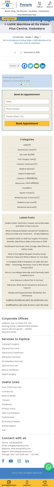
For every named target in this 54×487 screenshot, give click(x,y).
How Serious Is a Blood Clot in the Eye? (27, 280)
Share (14, 65)
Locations (33, 11)
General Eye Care (10, 348)
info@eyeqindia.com (18, 445)
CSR (4, 430)
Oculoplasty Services (12, 361)
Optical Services (10, 365)
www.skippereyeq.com (21, 451)
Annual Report (9, 426)
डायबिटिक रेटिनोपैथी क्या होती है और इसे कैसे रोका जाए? (27, 300)
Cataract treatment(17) (27, 164)
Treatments (44, 11)
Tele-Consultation (11, 413)
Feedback (7, 404)
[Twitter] (30, 66)
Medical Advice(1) (27, 169)
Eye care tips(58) (27, 154)
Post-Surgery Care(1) (27, 159)
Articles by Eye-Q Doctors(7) (27, 197)
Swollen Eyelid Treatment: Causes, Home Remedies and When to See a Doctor (27, 224)
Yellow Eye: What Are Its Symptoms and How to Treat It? (27, 286)
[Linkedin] (42, 66)
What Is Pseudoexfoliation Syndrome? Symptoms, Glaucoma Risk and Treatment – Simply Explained (27, 232)
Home (28, 37)
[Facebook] (24, 66)
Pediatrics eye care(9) (27, 202)
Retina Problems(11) (27, 173)
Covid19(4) (27, 188)
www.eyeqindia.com (21, 448)
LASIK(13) (27, 145)
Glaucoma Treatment (12, 353)
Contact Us (7, 391)
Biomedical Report (11, 421)
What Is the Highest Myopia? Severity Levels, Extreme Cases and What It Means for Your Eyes (27, 255)
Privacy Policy (8, 408)
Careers (6, 400)
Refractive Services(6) (27, 207)
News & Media (9, 396)
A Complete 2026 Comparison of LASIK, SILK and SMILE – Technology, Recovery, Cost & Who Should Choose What (27, 265)
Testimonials (8, 417)
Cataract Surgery (10, 344)
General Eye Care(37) (27, 150)
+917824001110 (15, 442)
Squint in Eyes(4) (27, 193)
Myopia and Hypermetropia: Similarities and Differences (27, 294)
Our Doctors (22, 11)
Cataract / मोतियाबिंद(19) (27, 178)
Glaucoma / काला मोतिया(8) (27, 183)
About (7, 11)
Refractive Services (11, 357)
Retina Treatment (10, 370)
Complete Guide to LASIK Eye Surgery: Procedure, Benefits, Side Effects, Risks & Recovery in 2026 (27, 240)
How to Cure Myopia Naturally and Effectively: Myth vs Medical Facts (27, 274)
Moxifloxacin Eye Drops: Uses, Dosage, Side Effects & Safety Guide (27, 247)
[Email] (36, 66)
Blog (13, 11)
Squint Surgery (9, 374)
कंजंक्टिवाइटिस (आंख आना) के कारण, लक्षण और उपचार (27, 305)
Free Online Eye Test (27, 15)
